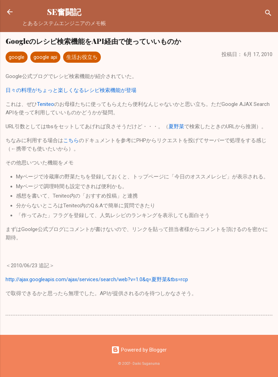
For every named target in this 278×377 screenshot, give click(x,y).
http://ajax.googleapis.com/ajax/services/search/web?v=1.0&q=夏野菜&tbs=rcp (97, 279)
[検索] (268, 14)
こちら (71, 140)
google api (45, 57)
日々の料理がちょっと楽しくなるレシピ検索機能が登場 (71, 90)
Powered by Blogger (139, 350)
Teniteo (45, 104)
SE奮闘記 (64, 11)
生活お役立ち (82, 57)
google (16, 57)
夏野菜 (176, 126)
